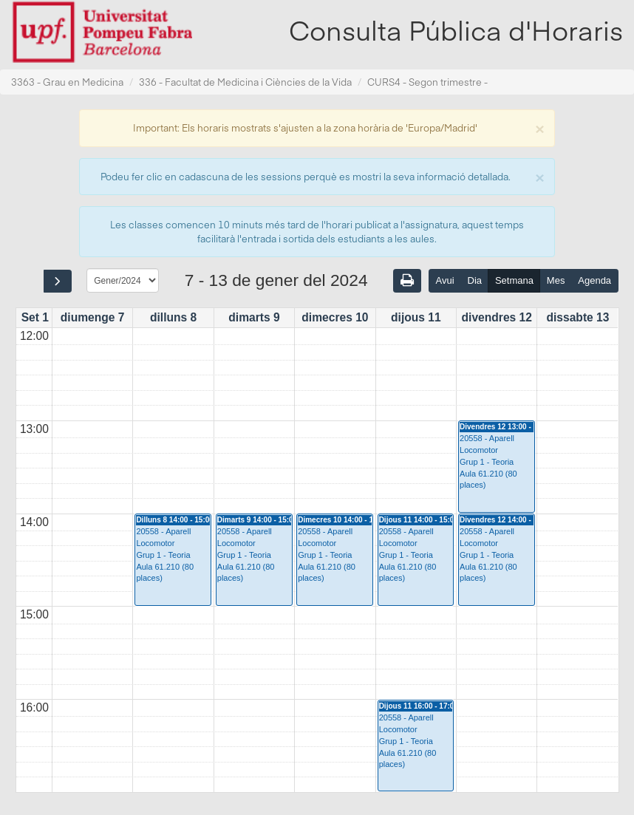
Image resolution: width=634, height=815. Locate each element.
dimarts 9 (253, 317)
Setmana (514, 280)
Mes (556, 280)
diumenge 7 (93, 317)
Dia (475, 280)
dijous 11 (416, 317)
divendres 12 (497, 317)
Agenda (594, 280)
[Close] (539, 127)
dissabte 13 (577, 317)
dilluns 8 (173, 317)
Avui (445, 280)
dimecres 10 (334, 317)
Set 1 (35, 317)
